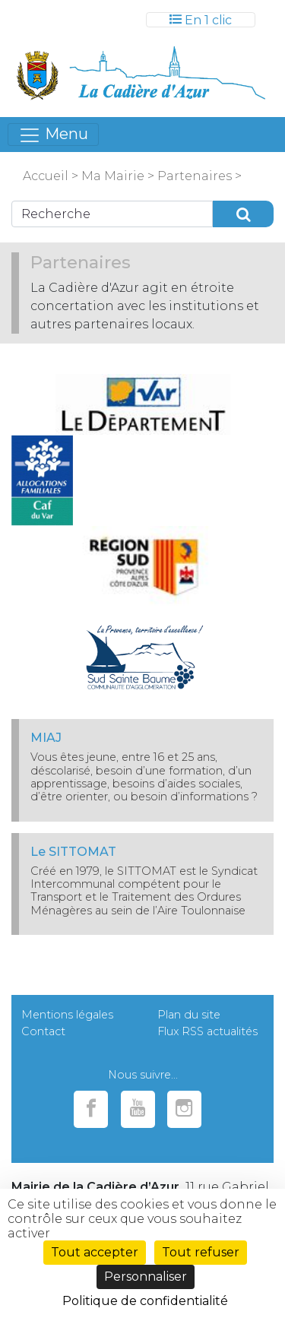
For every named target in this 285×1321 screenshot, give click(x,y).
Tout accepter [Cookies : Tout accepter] (94, 1252)
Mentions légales (67, 1015)
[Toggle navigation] (200, 19)
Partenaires (193, 176)
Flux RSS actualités (207, 1031)
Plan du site (188, 1015)
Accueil (45, 176)
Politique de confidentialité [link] (145, 1301)
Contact (43, 1031)
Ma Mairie (112, 176)
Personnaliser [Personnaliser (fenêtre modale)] (145, 1276)
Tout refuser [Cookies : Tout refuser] (200, 1252)
